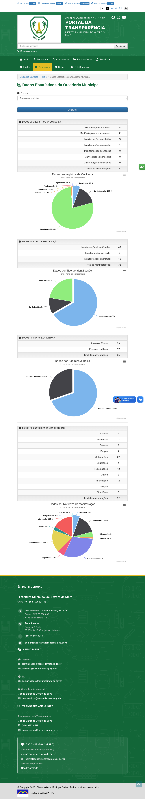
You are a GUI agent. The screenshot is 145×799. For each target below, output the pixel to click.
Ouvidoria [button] (42, 67)
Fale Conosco (80, 67)
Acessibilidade (102, 3)
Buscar (121, 46)
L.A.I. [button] (25, 67)
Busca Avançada (27, 51)
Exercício (23, 93)
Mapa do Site (77, 3)
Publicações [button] (82, 59)
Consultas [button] (61, 59)
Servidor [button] (103, 59)
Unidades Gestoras (29, 77)
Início (24, 59)
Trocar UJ (26, 3)
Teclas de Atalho (50, 3)
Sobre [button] (60, 67)
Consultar (72, 110)
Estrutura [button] (41, 59)
